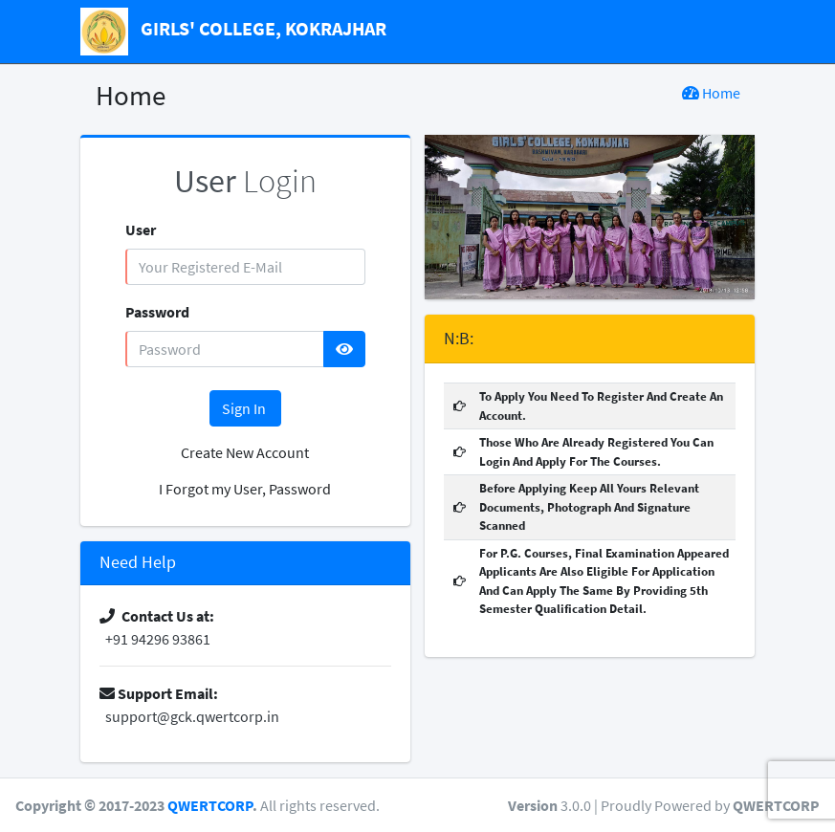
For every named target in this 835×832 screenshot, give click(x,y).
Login (245, 181)
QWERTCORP (210, 805)
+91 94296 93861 (154, 638)
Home (711, 92)
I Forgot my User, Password (245, 488)
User (140, 229)
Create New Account (245, 452)
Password (157, 311)
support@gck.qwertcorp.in (189, 716)
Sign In (245, 408)
